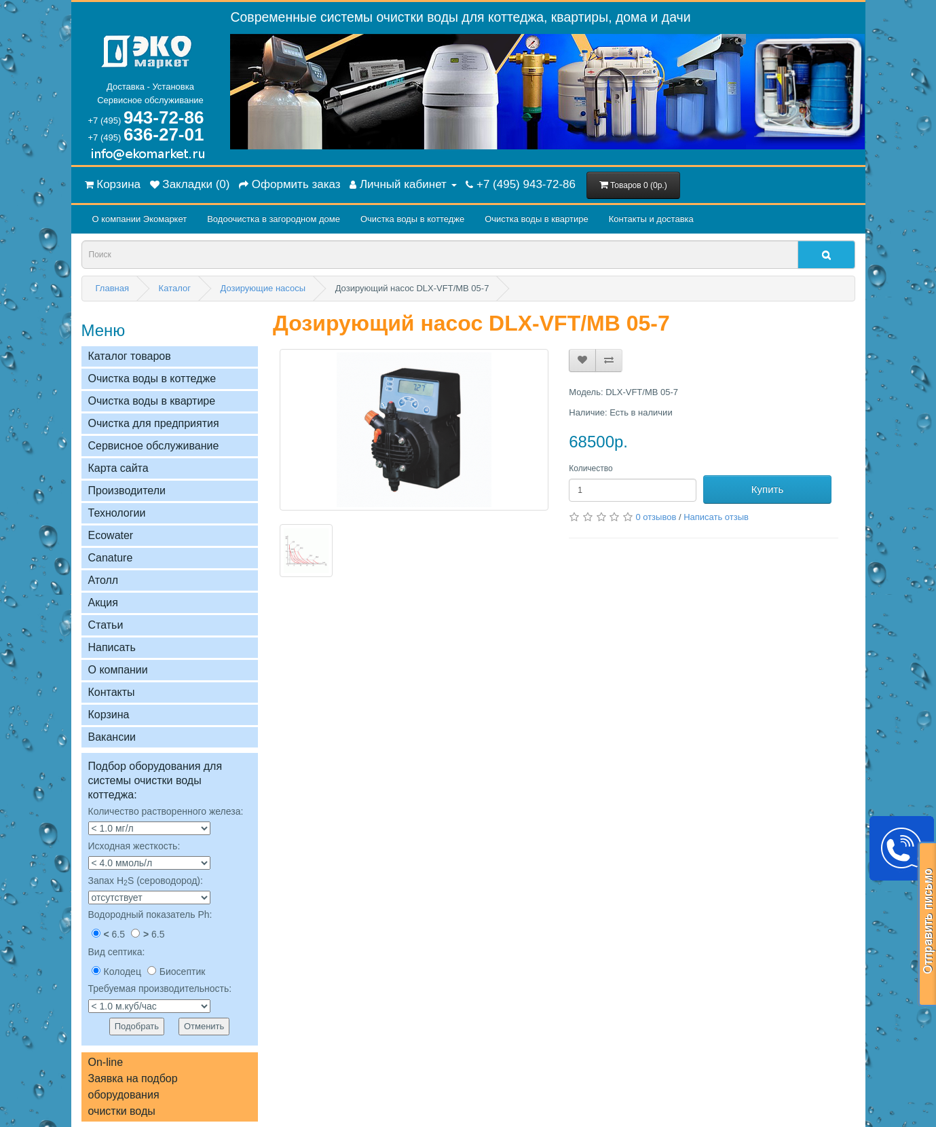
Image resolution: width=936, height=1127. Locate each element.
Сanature (110, 558)
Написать (112, 647)
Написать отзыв (716, 517)
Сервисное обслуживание (153, 445)
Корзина (109, 714)
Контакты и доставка (651, 219)
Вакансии (112, 737)
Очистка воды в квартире (536, 219)
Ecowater (111, 535)
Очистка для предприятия (153, 423)
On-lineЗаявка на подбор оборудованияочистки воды (133, 1086)
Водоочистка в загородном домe (273, 219)
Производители (127, 490)
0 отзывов (655, 517)
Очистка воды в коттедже (412, 219)
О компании (118, 670)
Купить (767, 489)
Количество (590, 468)
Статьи (106, 625)
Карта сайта (118, 468)
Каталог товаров (129, 356)
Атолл (103, 580)
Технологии (117, 513)
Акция (103, 602)
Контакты (111, 692)
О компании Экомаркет (139, 219)
